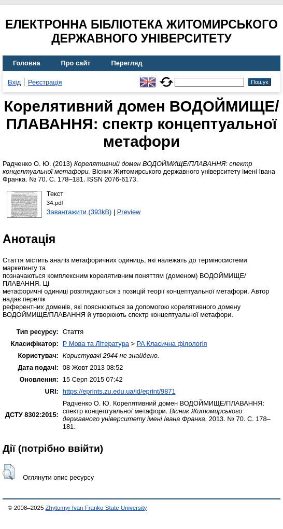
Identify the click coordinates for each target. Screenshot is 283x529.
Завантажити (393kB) (79, 212)
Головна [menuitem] (26, 63)
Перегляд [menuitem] (127, 63)
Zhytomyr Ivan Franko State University (96, 508)
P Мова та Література (96, 343)
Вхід (14, 82)
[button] (9, 472)
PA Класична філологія (171, 343)
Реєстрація (45, 82)
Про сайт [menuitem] (76, 63)
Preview (129, 212)
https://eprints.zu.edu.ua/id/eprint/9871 (119, 391)
